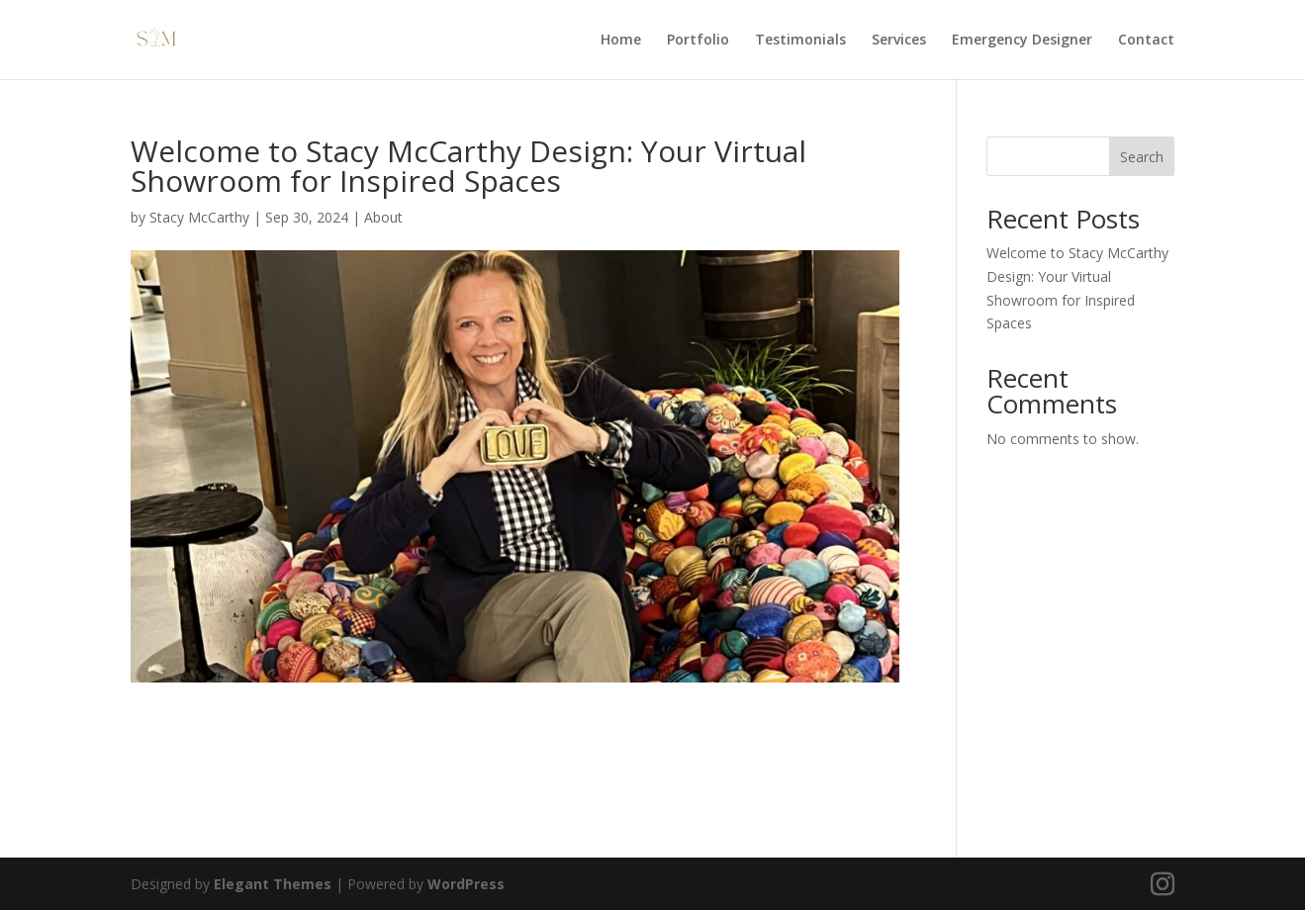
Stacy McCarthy (199, 217)
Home (621, 40)
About (383, 217)
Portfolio (698, 40)
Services (899, 40)
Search (1142, 156)
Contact (1146, 40)
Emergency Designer (1022, 40)
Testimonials (800, 40)
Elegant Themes (272, 883)
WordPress (466, 883)
